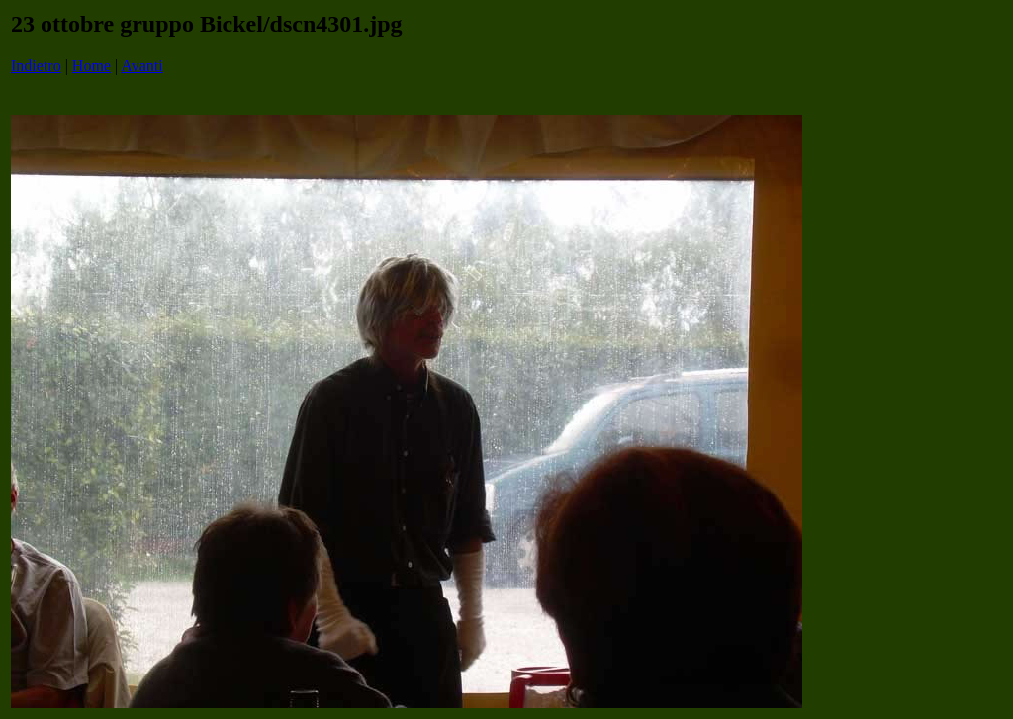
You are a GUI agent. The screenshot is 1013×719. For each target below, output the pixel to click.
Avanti (141, 65)
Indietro (36, 65)
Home (91, 65)
